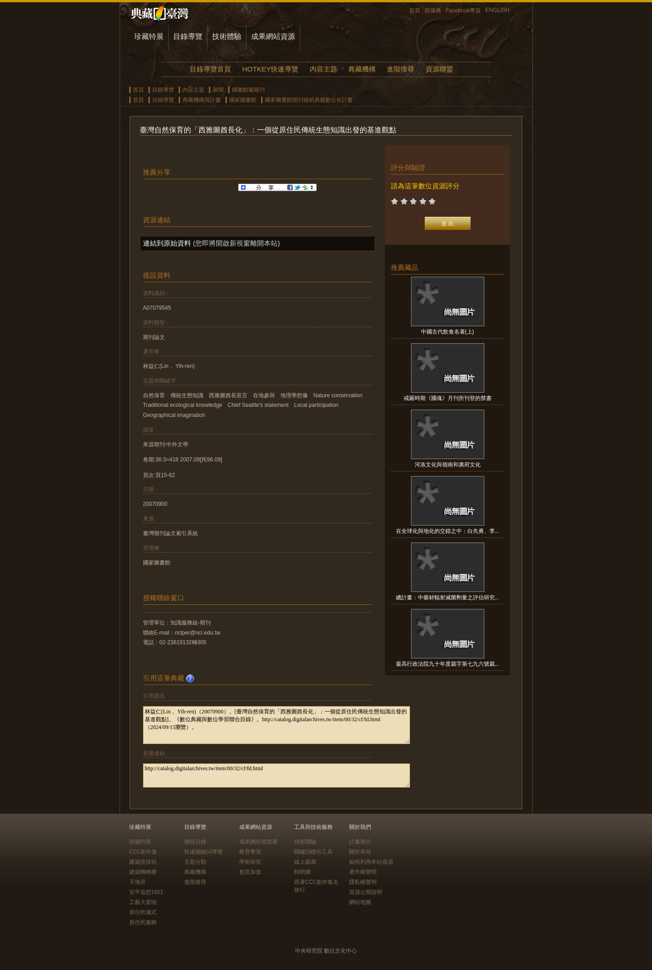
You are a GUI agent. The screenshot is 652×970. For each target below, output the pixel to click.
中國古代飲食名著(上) (447, 332)
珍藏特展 (149, 36)
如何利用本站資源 (371, 862)
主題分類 (195, 862)
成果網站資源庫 (258, 841)
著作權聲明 (363, 872)
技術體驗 (226, 36)
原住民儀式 (143, 912)
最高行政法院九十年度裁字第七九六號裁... (447, 664)
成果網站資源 (273, 36)
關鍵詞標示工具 (313, 852)
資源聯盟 (439, 69)
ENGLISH (497, 10)
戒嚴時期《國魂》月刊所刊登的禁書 (448, 398)
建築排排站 (143, 862)
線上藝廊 (305, 862)
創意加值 (250, 872)
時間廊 (302, 872)
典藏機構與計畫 (201, 100)
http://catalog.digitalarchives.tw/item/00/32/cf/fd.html (276, 775)
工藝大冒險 (143, 902)
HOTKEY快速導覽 (270, 69)
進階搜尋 (400, 69)
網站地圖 (360, 902)
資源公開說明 (365, 892)
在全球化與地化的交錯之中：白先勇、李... (447, 531)
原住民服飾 (143, 922)
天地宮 (137, 882)
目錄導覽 (188, 36)
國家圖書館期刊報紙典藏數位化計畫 (309, 100)
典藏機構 (362, 69)
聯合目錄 (195, 841)
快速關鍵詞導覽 (203, 852)
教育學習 (250, 852)
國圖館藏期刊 (248, 90)
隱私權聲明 (363, 882)
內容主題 (323, 69)
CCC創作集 (143, 852)
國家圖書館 (243, 100)
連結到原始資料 (167, 243)
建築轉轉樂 (143, 872)
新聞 (218, 90)
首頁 (414, 10)
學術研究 (250, 862)
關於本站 (360, 852)
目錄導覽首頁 (210, 69)
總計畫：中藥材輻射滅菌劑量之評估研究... (447, 597)
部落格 (433, 10)
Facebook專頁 (463, 10)
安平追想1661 (146, 892)
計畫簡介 (360, 841)
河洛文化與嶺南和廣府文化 (448, 464)
